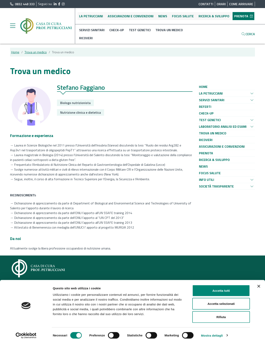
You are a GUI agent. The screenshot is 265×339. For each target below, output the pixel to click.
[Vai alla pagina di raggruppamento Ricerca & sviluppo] (214, 159)
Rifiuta (221, 312)
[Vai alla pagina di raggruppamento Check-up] (206, 113)
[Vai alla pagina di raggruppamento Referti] (205, 106)
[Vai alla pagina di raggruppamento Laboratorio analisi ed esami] (222, 126)
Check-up (116, 30)
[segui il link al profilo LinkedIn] (55, 4)
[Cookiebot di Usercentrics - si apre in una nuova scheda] (26, 331)
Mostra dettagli (212, 331)
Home (15, 52)
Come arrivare (241, 4)
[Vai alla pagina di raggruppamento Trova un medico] (212, 133)
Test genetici (140, 30)
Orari (221, 4)
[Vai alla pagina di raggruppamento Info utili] (206, 179)
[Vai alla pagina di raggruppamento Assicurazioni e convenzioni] (222, 146)
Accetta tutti (221, 286)
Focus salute (183, 16)
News (162, 16)
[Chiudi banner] (258, 281)
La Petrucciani (91, 16)
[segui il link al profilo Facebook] (59, 4)
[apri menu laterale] (12, 26)
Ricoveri (86, 38)
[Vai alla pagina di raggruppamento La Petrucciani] (211, 93)
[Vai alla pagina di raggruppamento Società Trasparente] (216, 186)
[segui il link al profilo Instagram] (63, 4)
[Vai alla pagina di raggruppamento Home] (203, 86)
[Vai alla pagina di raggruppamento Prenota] (206, 153)
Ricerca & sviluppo (214, 16)
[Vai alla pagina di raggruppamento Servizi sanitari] (211, 100)
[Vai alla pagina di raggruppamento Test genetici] (210, 119)
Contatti (206, 4)
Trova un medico (169, 30)
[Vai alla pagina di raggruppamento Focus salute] (210, 173)
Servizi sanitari (92, 30)
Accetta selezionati (221, 299)
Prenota (243, 16)
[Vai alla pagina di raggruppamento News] (203, 166)
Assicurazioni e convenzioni (130, 16)
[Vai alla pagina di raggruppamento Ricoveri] (205, 139)
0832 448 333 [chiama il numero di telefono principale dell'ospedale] (22, 4)
